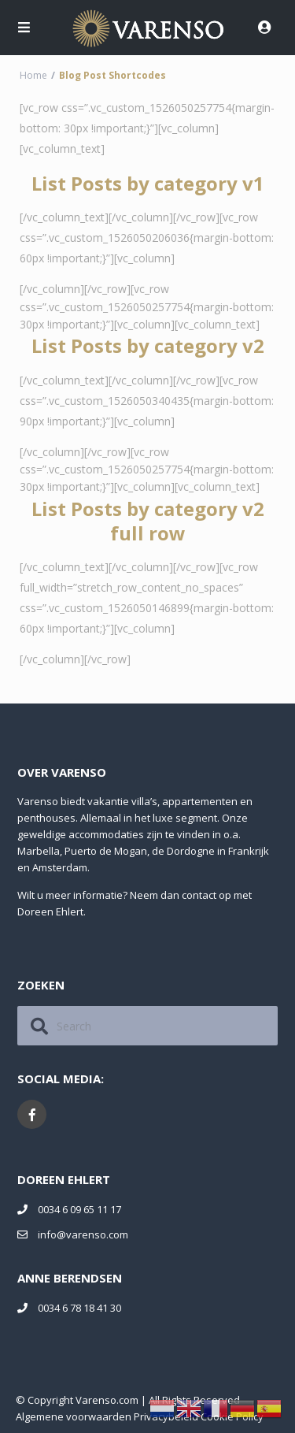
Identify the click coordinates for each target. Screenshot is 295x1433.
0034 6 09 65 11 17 (79, 1209)
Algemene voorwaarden (73, 1416)
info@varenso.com (83, 1234)
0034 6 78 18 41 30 (79, 1308)
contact (199, 895)
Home (33, 75)
